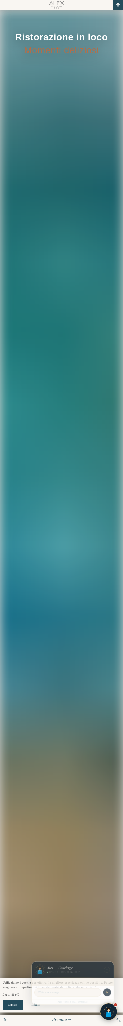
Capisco (13, 1004)
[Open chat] (108, 1011)
